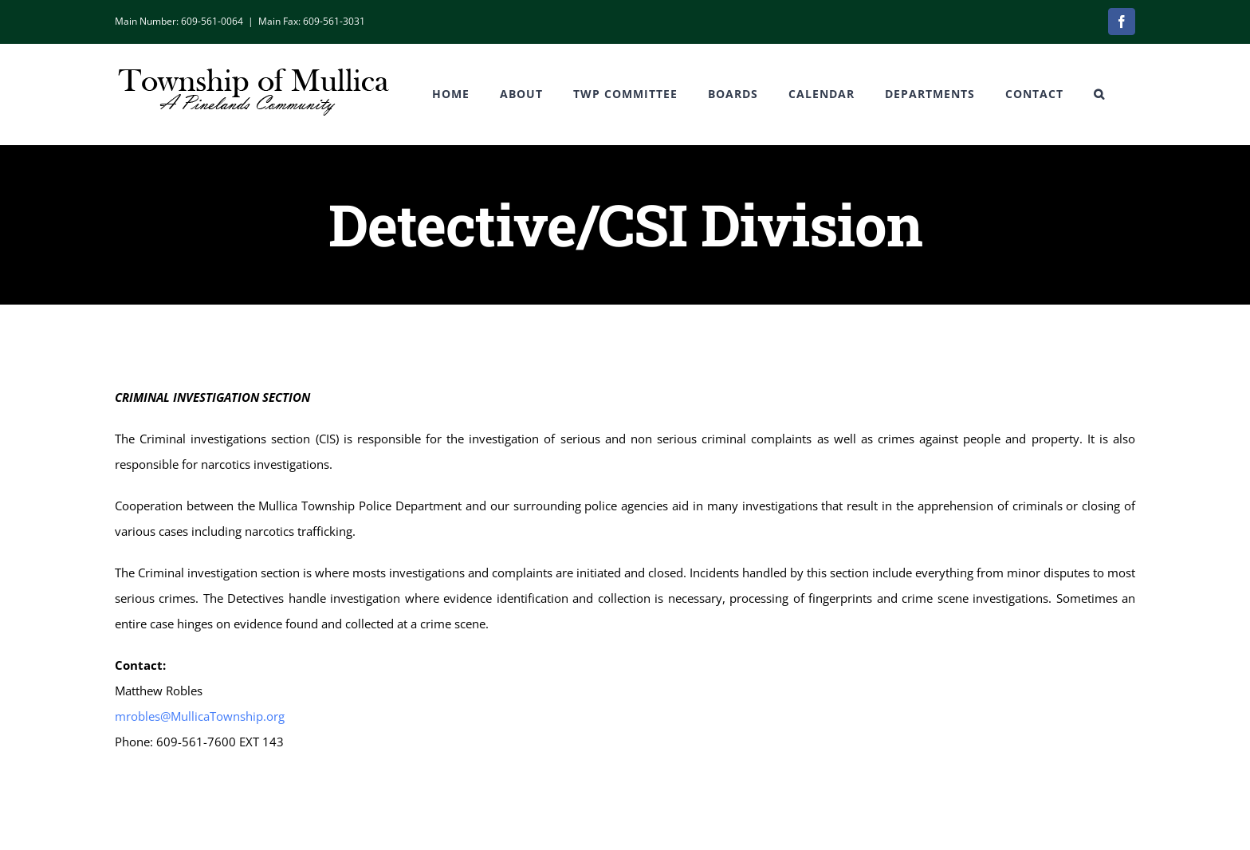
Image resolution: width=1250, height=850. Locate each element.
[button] (1099, 94)
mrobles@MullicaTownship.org (200, 716)
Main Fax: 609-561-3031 (311, 21)
